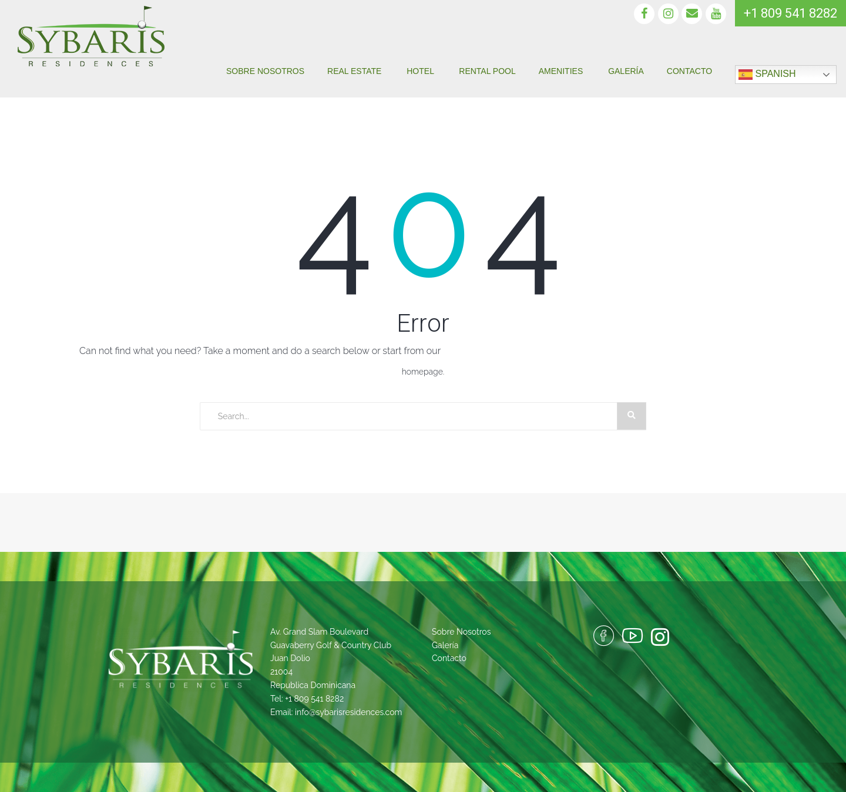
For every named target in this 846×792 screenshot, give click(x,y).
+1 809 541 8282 (314, 698)
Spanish (767, 75)
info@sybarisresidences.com (348, 712)
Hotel (421, 71)
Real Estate (355, 71)
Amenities (562, 71)
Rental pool (487, 71)
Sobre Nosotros (265, 71)
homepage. (423, 371)
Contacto (689, 71)
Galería (626, 71)
